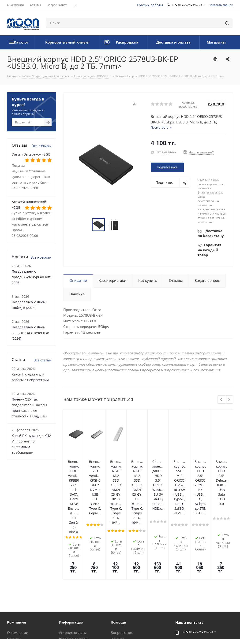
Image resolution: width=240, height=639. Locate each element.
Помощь (118, 564)
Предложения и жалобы (131, 577)
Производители (72, 584)
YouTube (229, 622)
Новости (14, 571)
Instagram (206, 622)
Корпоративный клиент (27, 590)
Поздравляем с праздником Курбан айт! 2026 (32, 277)
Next (229, 400)
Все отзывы (42, 145)
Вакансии (15, 584)
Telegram (217, 622)
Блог (11, 577)
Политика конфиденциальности (99, 622)
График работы (150, 5)
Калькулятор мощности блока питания (131, 592)
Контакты (67, 577)
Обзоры (117, 571)
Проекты (66, 590)
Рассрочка (119, 584)
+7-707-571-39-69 (198, 557)
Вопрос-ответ (122, 558)
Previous (221, 400)
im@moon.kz (193, 567)
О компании (17, 558)
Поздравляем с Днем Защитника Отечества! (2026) (30, 333)
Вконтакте (182, 622)
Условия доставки (74, 564)
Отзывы (14, 564)
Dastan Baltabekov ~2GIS (31, 154)
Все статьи (43, 360)
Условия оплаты (73, 558)
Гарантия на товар (75, 571)
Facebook (194, 622)
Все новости (41, 257)
